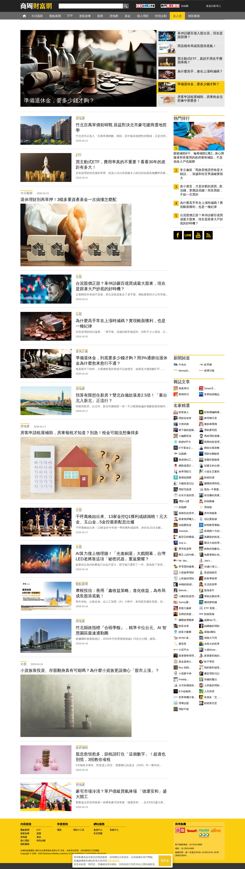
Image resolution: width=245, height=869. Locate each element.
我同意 (165, 860)
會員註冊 (211, 6)
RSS (208, 235)
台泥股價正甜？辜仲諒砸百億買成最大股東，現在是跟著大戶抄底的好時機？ (201, 219)
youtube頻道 (198, 235)
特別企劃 (41, 840)
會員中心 (98, 830)
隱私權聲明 (113, 860)
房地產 (23, 837)
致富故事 (24, 833)
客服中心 (114, 830)
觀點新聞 (24, 830)
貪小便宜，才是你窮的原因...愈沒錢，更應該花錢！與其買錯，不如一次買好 (201, 190)
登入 (218, 6)
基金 (39, 837)
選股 (59, 830)
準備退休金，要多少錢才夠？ (59, 100)
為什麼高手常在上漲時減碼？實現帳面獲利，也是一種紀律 (201, 205)
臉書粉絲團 (178, 235)
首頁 (27, 16)
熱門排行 (182, 118)
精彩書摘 (24, 844)
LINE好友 (188, 235)
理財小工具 (78, 830)
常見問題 (98, 833)
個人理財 (24, 840)
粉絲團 (184, 6)
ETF (39, 830)
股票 (39, 833)
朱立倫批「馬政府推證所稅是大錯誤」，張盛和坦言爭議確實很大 (201, 174)
